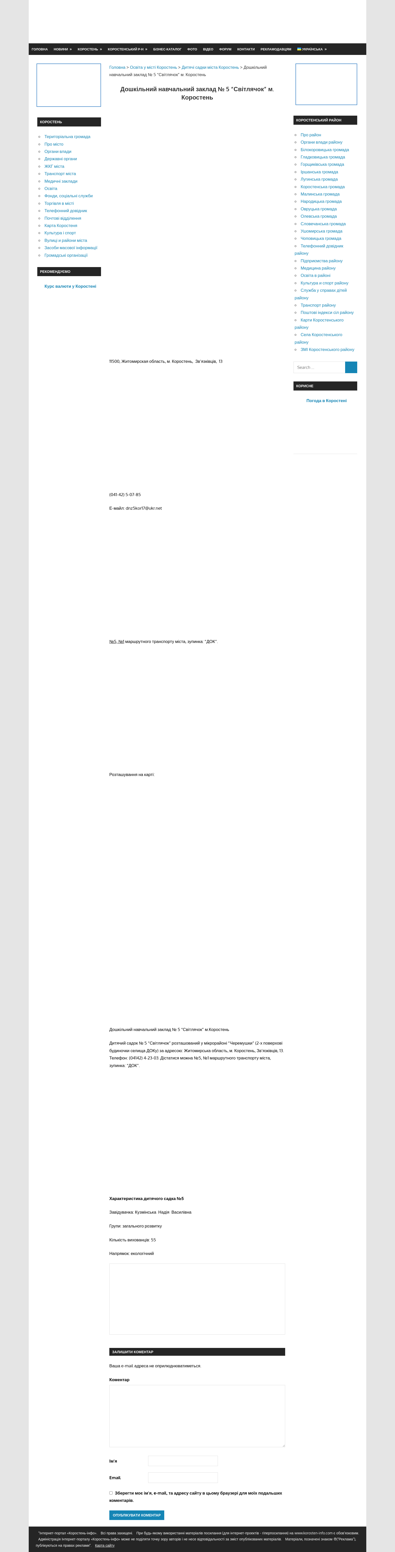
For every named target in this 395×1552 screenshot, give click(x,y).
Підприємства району (322, 260)
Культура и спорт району (324, 282)
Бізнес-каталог (167, 49)
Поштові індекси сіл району (327, 312)
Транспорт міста (60, 173)
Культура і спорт (60, 232)
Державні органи (60, 158)
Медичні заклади (60, 181)
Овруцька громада (319, 208)
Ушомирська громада (321, 231)
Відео (208, 49)
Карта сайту (105, 1545)
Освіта (50, 188)
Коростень (88, 49)
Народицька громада (321, 201)
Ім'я (113, 1461)
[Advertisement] (266, 21)
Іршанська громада (319, 171)
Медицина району (318, 268)
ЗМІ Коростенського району (327, 349)
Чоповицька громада (321, 238)
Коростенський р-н (126, 49)
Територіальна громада (67, 136)
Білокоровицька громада (325, 149)
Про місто (53, 144)
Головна (40, 49)
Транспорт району (318, 305)
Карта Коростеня (60, 225)
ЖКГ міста (54, 166)
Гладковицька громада (323, 156)
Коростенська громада (323, 186)
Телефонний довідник (65, 210)
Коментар (119, 1379)
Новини (61, 49)
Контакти (246, 49)
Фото (192, 49)
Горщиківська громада (322, 164)
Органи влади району (321, 142)
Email (115, 1477)
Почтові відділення (62, 218)
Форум (225, 49)
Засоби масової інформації (70, 247)
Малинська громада (320, 194)
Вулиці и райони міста (65, 240)
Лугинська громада (319, 179)
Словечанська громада (323, 223)
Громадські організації (65, 255)
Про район (311, 134)
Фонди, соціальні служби (68, 195)
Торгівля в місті (59, 203)
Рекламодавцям (276, 49)
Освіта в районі (315, 275)
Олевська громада (319, 216)
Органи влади (57, 151)
